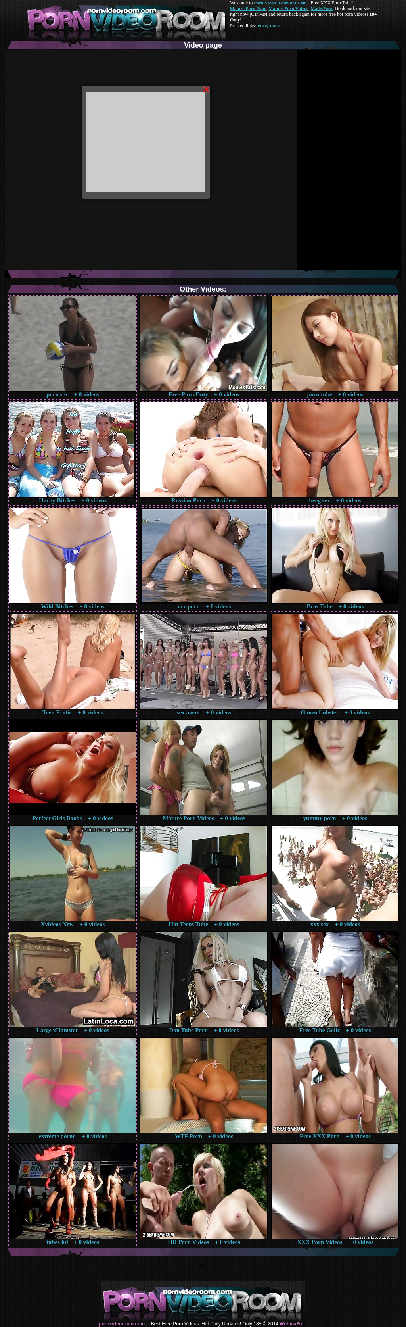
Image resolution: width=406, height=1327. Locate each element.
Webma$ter (292, 1324)
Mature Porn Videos (288, 8)
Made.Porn (322, 8)
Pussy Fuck (268, 25)
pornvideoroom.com (122, 1324)
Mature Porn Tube (248, 8)
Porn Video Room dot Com (280, 2)
